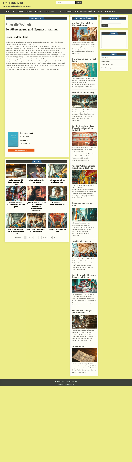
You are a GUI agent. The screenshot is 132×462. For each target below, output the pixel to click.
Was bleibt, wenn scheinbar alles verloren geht (16, 205)
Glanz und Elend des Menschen (36, 181)
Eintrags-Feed (105, 61)
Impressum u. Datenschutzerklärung (85, 11)
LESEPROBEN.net (13, 2)
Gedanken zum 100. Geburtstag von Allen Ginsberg (16, 182)
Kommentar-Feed (107, 64)
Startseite (7, 11)
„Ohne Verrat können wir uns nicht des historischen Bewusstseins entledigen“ (36, 207)
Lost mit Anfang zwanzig (83, 92)
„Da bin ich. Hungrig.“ (82, 241)
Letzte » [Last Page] (56, 237)
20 (43, 237)
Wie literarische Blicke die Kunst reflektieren (84, 276)
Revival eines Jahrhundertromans (57, 204)
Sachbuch (29, 11)
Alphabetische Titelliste (50, 11)
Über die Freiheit (18, 24)
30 (46, 237)
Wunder (100, 11)
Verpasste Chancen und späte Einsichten (36, 230)
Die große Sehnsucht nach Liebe (84, 59)
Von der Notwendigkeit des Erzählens (82, 311)
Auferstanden (78, 346)
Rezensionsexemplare (66, 11)
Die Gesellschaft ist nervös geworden (57, 181)
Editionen (20, 11)
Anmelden (104, 58)
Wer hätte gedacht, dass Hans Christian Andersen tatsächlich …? (83, 128)
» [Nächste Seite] (51, 237)
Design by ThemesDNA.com (66, 384)
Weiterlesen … (76, 53)
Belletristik (38, 11)
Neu (14, 11)
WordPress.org (106, 68)
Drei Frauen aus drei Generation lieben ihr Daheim (16, 231)
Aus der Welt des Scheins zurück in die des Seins (83, 166)
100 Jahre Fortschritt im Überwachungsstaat (83, 24)
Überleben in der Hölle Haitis (82, 204)
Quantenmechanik (110, 11)
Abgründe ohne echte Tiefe (57, 230)
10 (39, 237)
